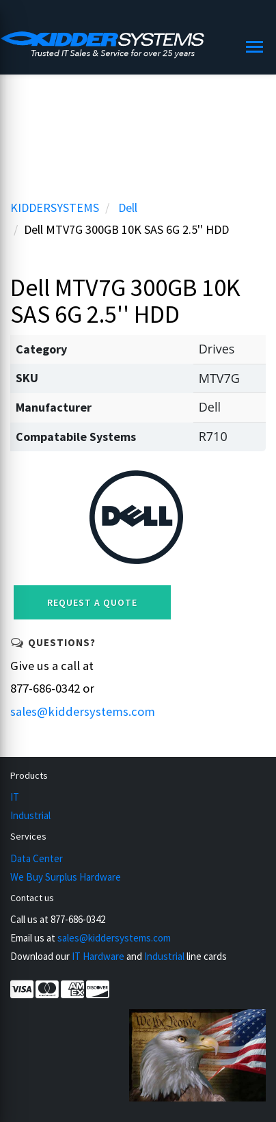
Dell (127, 207)
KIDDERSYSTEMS (54, 207)
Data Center (36, 858)
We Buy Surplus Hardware (65, 876)
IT (14, 796)
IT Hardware (98, 956)
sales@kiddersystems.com (82, 711)
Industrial (30, 815)
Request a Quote (92, 602)
